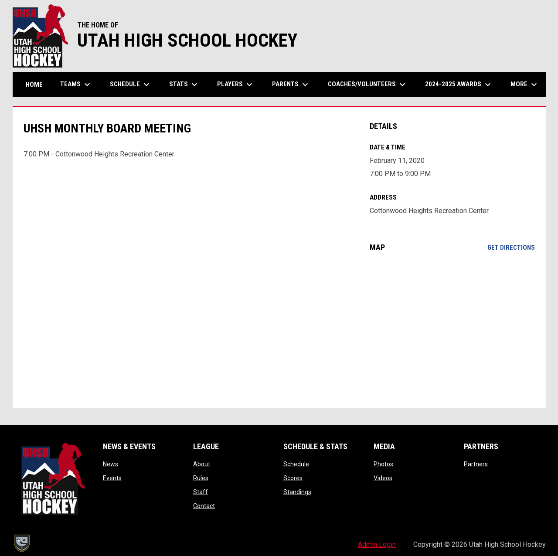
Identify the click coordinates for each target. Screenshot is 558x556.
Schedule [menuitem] (131, 84)
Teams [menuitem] (76, 84)
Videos (383, 478)
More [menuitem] (524, 84)
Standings (297, 491)
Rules (200, 478)
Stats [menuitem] (184, 84)
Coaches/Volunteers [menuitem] (368, 84)
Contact (204, 505)
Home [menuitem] (34, 84)
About (201, 464)
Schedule (296, 464)
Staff (200, 491)
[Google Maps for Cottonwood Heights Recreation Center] (452, 329)
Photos (383, 464)
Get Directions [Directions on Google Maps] (511, 247)
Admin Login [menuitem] (377, 544)
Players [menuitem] (236, 84)
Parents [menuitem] (291, 84)
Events (112, 478)
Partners (476, 464)
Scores (293, 478)
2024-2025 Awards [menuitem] (459, 84)
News (110, 464)
